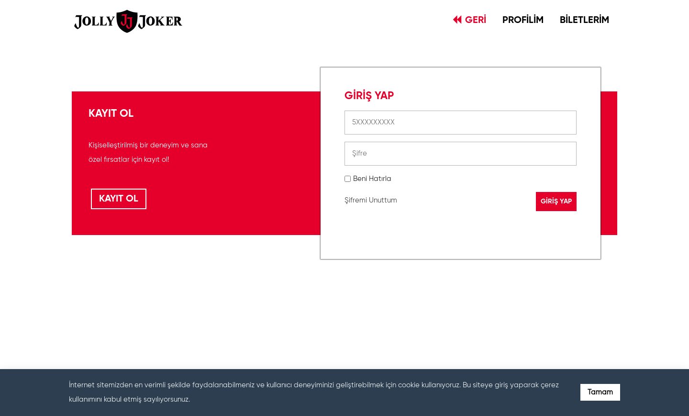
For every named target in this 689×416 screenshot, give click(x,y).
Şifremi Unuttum (370, 200)
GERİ (470, 20)
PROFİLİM (523, 20)
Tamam (600, 392)
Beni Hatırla (372, 178)
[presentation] (417, 313)
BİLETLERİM (584, 20)
